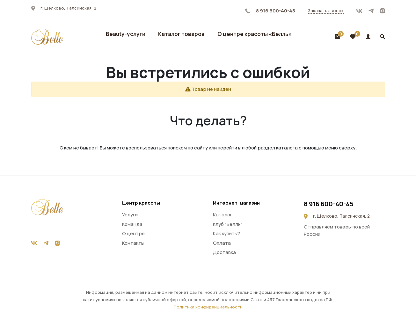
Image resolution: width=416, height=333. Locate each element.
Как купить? (226, 233)
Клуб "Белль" (228, 224)
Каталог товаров (181, 34)
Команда (132, 224)
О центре (133, 233)
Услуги (130, 214)
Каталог (222, 214)
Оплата (222, 243)
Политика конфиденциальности (208, 307)
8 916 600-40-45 (270, 10)
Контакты (133, 243)
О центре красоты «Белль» (254, 34)
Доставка (224, 252)
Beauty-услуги (125, 34)
